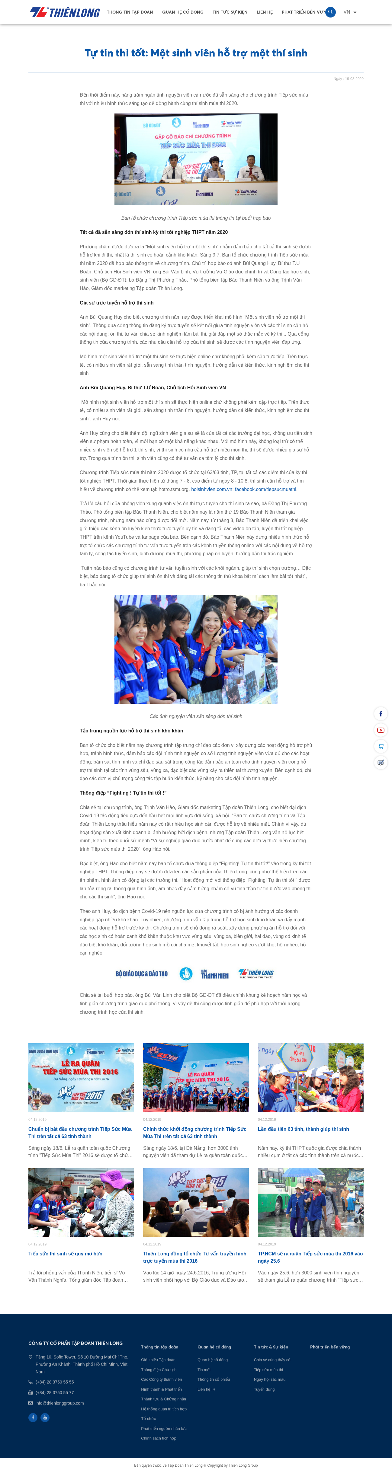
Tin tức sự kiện (230, 12)
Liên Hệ (265, 12)
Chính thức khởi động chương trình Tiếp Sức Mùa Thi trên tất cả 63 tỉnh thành (194, 1133)
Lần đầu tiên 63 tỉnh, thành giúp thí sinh (303, 1129)
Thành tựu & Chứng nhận (163, 1410)
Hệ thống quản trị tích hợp (164, 1419)
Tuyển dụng (264, 1400)
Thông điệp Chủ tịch (158, 1380)
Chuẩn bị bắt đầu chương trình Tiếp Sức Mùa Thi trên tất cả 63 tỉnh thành (80, 1133)
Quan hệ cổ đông (183, 12)
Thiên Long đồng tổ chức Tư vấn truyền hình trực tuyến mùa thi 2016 (194, 1257)
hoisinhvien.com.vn (211, 489)
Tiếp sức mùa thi (268, 1380)
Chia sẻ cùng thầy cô (272, 1370)
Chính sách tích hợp (158, 1449)
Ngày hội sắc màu (270, 1390)
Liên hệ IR (206, 1400)
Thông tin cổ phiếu (214, 1390)
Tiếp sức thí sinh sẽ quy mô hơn (65, 1253)
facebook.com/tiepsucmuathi (265, 489)
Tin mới (204, 1380)
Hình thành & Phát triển (161, 1400)
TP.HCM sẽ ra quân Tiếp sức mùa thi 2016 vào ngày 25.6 (310, 1257)
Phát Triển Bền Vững (306, 12)
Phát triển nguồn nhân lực (163, 1439)
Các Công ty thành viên (161, 1390)
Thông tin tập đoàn (130, 12)
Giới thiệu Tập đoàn (158, 1370)
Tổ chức (148, 1429)
